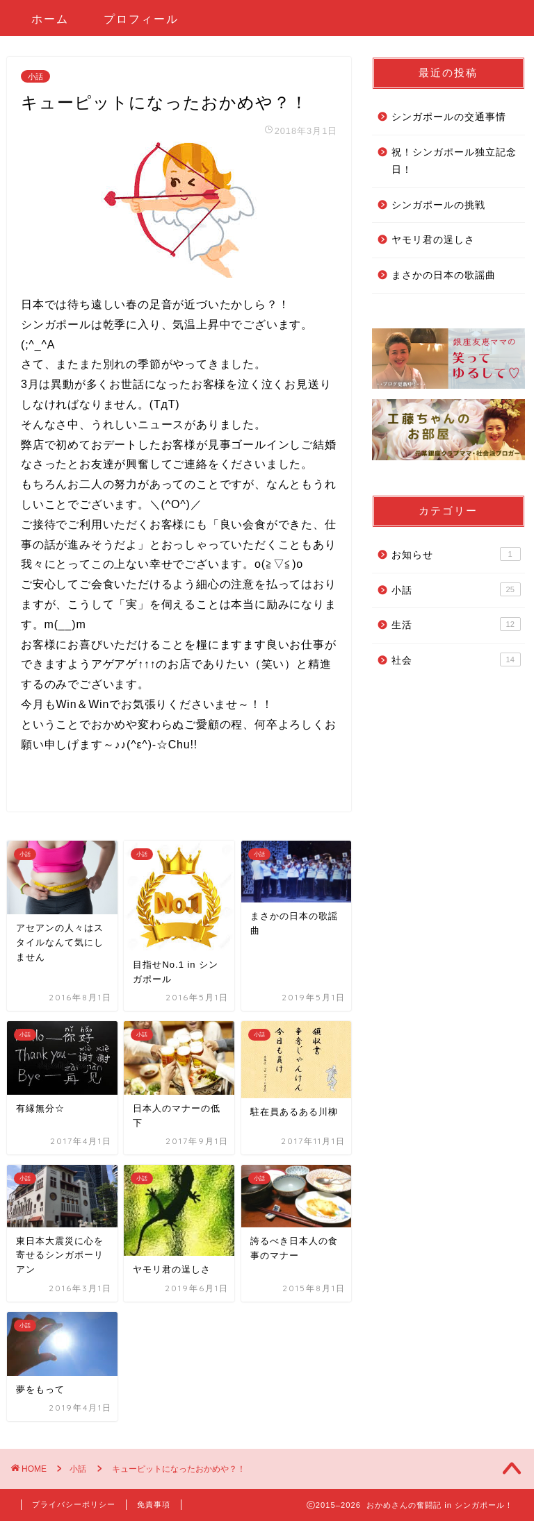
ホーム (50, 19)
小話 (35, 76)
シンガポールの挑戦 (438, 205)
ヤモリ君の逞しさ (433, 240)
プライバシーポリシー (73, 1504)
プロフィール (141, 19)
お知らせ (455, 554)
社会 (455, 659)
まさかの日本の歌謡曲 (443, 275)
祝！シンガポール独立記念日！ (454, 161)
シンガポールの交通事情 (448, 117)
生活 (455, 624)
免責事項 (153, 1504)
